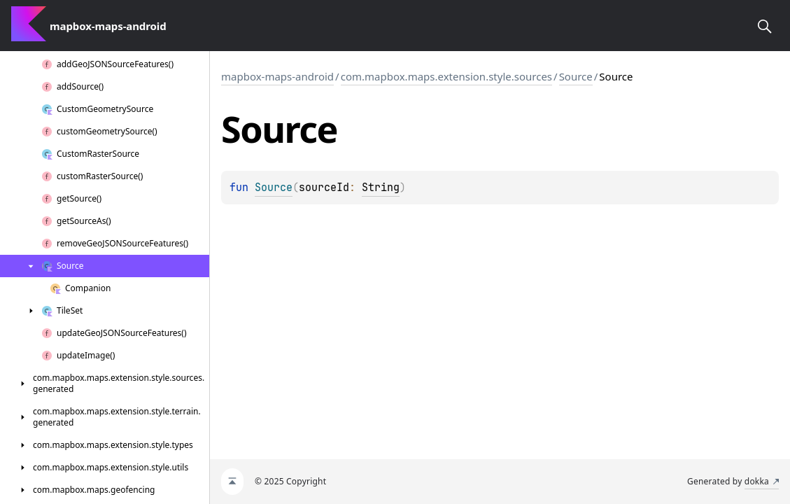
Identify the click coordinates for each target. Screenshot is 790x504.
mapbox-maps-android (277, 76)
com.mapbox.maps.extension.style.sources (446, 76)
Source (576, 76)
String (381, 188)
